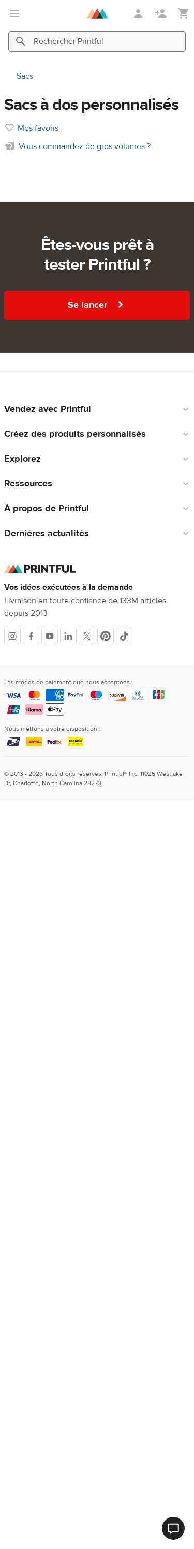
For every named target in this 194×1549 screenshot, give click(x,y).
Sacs (25, 76)
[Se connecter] (139, 13)
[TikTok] (124, 636)
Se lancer (97, 305)
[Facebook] (31, 636)
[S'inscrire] (162, 13)
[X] (87, 636)
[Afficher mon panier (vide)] (183, 13)
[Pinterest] (105, 636)
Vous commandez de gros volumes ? (85, 146)
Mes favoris (38, 128)
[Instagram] (12, 636)
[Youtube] (49, 636)
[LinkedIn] (68, 636)
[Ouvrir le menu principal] (14, 13)
